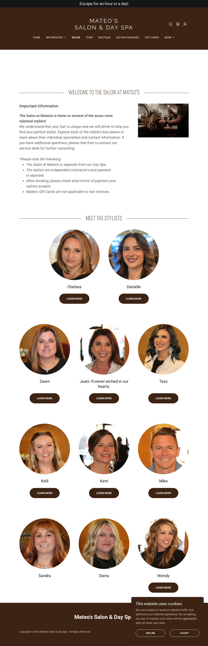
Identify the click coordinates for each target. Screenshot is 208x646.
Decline (150, 633)
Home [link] (36, 37)
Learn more (133, 298)
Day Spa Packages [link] (127, 37)
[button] (185, 24)
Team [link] (89, 37)
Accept (184, 633)
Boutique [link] (104, 37)
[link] (104, 28)
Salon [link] (76, 37)
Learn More (74, 298)
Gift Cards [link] (152, 37)
